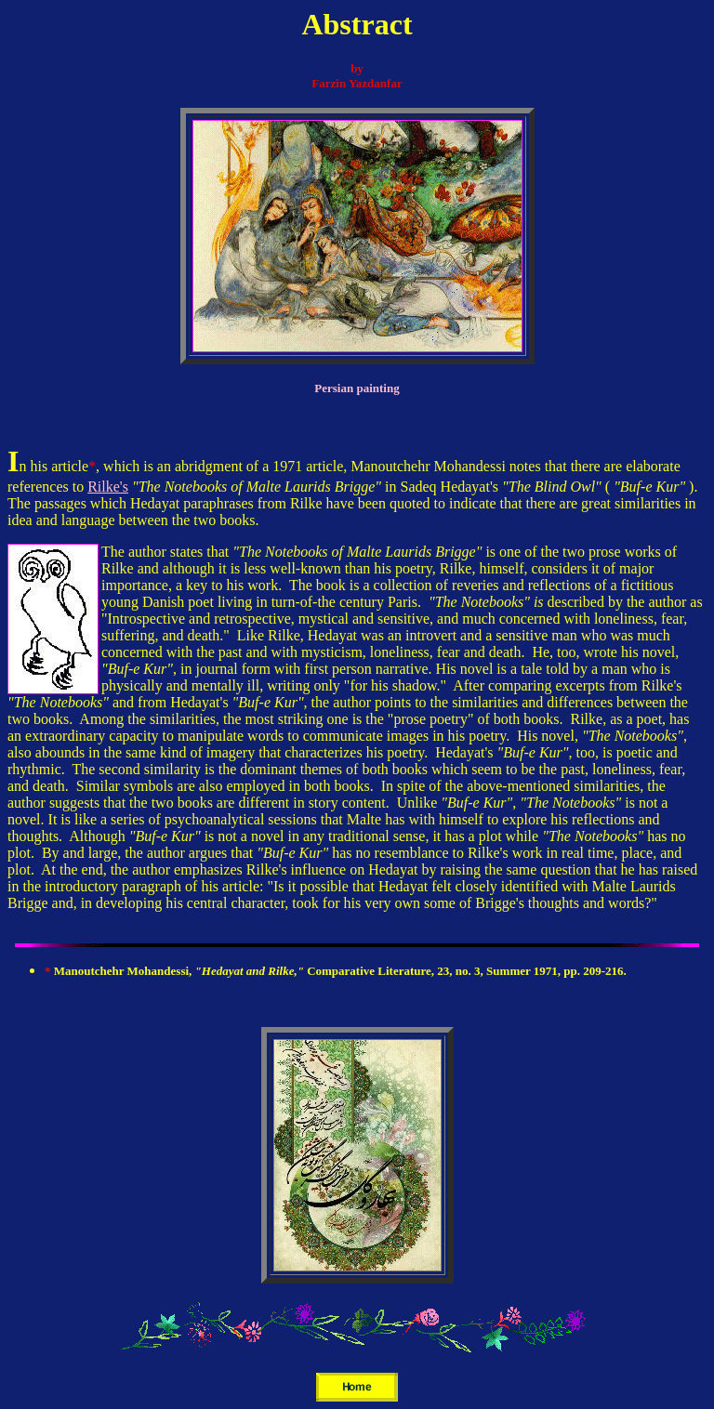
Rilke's (107, 486)
